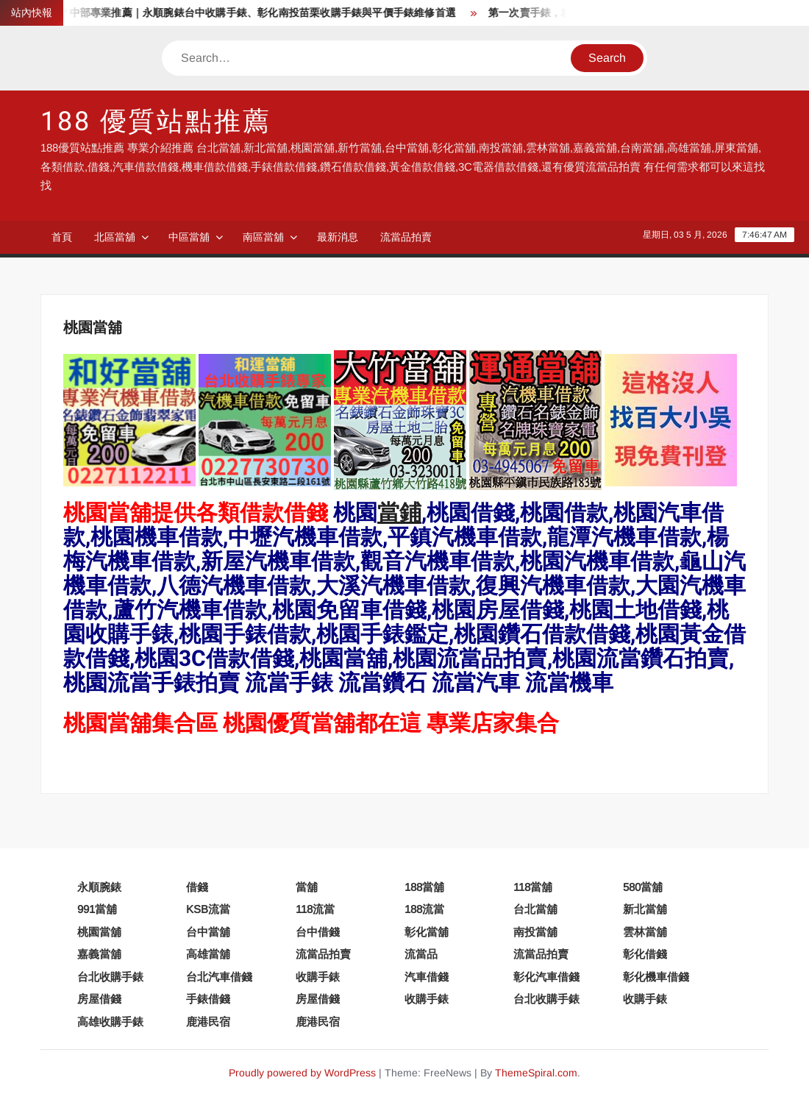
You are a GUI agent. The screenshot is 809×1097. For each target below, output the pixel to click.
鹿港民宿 (208, 1021)
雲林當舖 (645, 932)
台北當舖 (535, 909)
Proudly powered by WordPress (302, 1073)
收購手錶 (318, 976)
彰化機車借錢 (656, 976)
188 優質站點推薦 (155, 121)
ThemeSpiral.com (536, 1073)
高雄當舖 (208, 954)
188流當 (424, 909)
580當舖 (643, 887)
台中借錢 (318, 932)
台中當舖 (208, 932)
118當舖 (532, 887)
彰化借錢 (645, 954)
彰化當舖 (426, 932)
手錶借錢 (208, 999)
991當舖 (97, 909)
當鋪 (399, 513)
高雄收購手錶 (110, 1021)
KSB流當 (208, 909)
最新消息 (337, 237)
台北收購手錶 (110, 976)
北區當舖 (114, 237)
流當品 (421, 954)
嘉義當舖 (99, 954)
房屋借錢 (99, 999)
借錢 (197, 887)
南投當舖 (535, 932)
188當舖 (424, 887)
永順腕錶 (99, 887)
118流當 (315, 909)
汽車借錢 (426, 976)
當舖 (307, 887)
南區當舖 (263, 237)
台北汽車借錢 (219, 976)
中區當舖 (189, 237)
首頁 (61, 237)
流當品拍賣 (406, 237)
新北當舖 (645, 909)
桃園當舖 (99, 932)
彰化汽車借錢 (546, 976)
